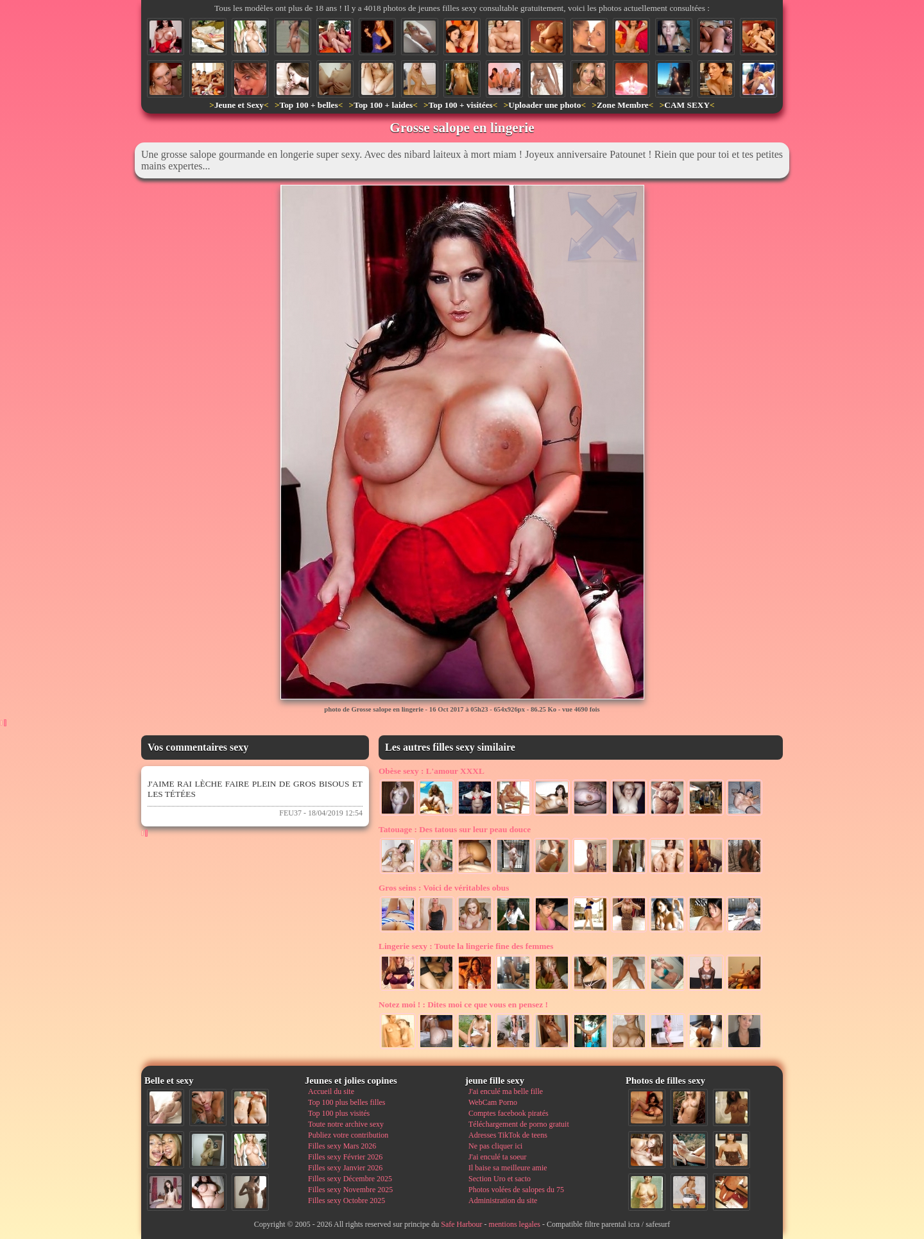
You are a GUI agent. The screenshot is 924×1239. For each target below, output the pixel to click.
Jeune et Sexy (239, 105)
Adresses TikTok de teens (507, 1135)
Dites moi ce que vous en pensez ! (463, 1004)
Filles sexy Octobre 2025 (346, 1200)
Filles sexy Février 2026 (345, 1156)
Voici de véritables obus (444, 888)
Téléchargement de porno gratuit (518, 1124)
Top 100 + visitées (461, 105)
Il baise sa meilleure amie (507, 1167)
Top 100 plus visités (339, 1113)
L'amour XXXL (431, 771)
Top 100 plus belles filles (346, 1102)
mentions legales (514, 1224)
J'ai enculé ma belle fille (505, 1091)
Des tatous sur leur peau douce (455, 829)
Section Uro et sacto (499, 1178)
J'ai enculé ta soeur (497, 1156)
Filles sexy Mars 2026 (342, 1145)
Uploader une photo (544, 105)
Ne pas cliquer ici (495, 1145)
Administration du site (502, 1200)
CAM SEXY (687, 105)
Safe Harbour (461, 1224)
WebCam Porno (492, 1102)
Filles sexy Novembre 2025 (350, 1189)
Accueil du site (331, 1091)
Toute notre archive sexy (346, 1124)
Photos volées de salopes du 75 (516, 1189)
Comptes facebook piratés (508, 1113)
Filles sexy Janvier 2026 (345, 1167)
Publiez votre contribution (348, 1135)
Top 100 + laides (383, 105)
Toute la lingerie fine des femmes (466, 946)
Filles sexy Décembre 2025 (350, 1178)
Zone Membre (623, 105)
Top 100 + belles (308, 105)
